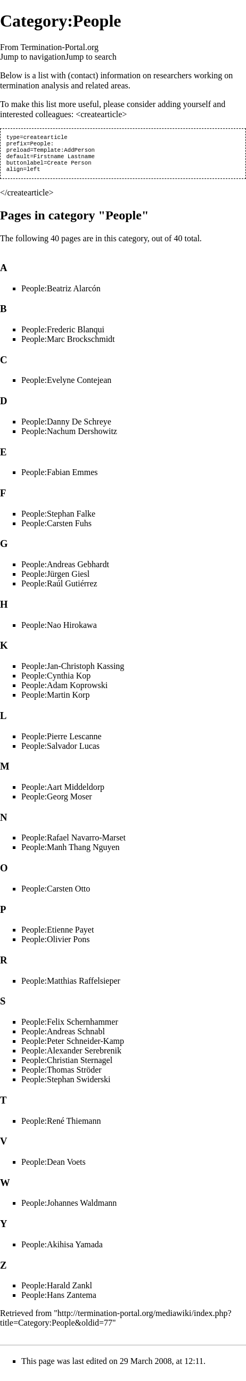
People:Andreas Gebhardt (65, 570)
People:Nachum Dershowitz (69, 437)
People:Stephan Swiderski (66, 1085)
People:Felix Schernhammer (69, 1028)
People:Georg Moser (56, 802)
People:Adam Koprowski (64, 691)
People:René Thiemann (61, 1127)
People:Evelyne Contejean (66, 386)
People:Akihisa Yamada (62, 1250)
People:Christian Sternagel (66, 1066)
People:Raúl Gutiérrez (59, 589)
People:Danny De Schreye (66, 427)
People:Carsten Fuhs (56, 529)
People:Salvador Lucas (60, 752)
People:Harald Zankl (56, 1291)
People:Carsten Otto (55, 895)
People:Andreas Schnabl (63, 1037)
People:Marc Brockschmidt (68, 345)
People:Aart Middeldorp (62, 793)
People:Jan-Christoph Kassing (72, 672)
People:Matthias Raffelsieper (70, 987)
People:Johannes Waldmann (69, 1209)
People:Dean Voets (53, 1168)
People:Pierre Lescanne (61, 742)
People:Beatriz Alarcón (61, 294)
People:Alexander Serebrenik (71, 1056)
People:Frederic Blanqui (62, 335)
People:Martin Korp (55, 701)
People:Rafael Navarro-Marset (73, 843)
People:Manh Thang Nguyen (70, 853)
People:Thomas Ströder (61, 1076)
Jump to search (91, 56)
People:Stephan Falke (58, 520)
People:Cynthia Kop (56, 682)
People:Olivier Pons (55, 945)
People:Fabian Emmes (59, 478)
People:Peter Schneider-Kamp (72, 1047)
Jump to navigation (32, 56)
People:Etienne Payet (57, 936)
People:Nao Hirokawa (59, 631)
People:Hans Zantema (58, 1301)
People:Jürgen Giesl (55, 580)
